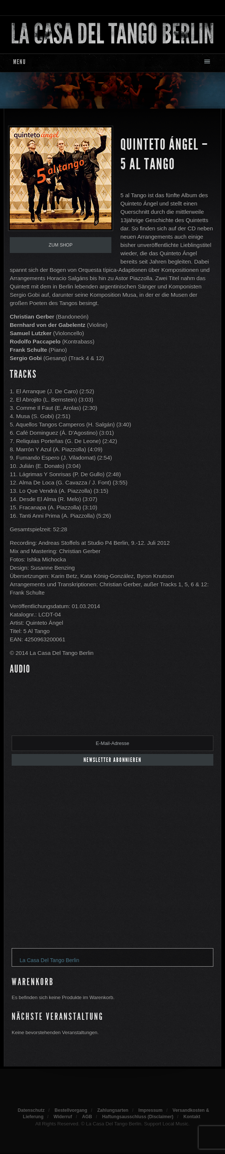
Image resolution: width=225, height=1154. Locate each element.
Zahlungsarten (112, 1110)
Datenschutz (31, 1110)
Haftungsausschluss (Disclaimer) (137, 1116)
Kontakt (192, 1116)
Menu (19, 62)
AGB (87, 1116)
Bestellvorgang (71, 1110)
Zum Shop (60, 245)
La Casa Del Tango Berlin (49, 960)
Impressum (150, 1110)
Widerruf (62, 1116)
